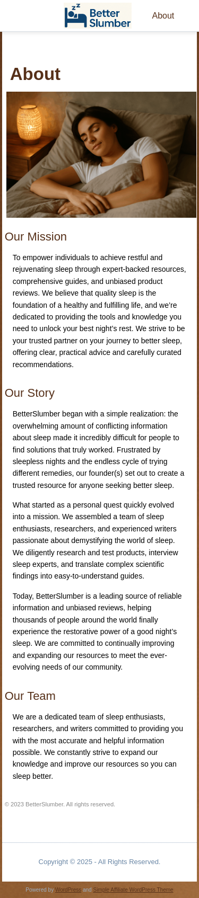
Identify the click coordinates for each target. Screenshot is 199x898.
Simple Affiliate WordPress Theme (133, 890)
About (163, 15)
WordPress (68, 890)
